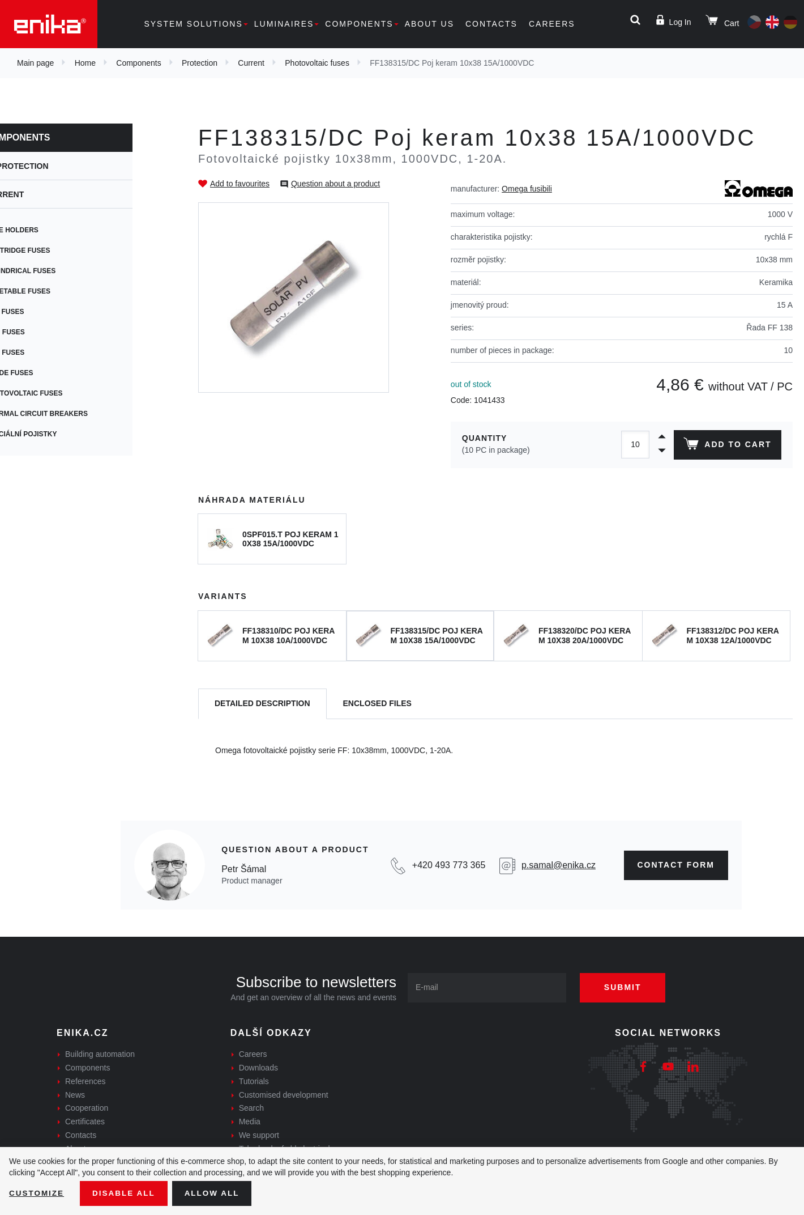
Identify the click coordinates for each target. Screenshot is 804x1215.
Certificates (85, 1121)
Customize (37, 1192)
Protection (199, 62)
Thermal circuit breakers (74, 414)
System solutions (193, 23)
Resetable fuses (55, 291)
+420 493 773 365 (448, 865)
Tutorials (254, 1081)
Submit (626, 987)
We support (259, 1135)
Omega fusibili (527, 188)
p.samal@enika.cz (558, 865)
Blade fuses (47, 373)
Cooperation (86, 1107)
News (75, 1094)
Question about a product (335, 183)
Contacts (491, 23)
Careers (552, 23)
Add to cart (727, 445)
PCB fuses (42, 312)
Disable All (126, 1192)
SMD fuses (42, 332)
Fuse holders (49, 230)
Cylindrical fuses (58, 271)
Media (249, 1121)
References (85, 1081)
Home (85, 62)
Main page (35, 62)
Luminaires (284, 23)
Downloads (258, 1067)
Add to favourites (240, 183)
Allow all (216, 1192)
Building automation (100, 1054)
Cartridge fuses (55, 250)
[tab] (262, 704)
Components (359, 23)
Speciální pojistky (59, 434)
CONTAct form (676, 864)
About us (429, 23)
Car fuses (42, 352)
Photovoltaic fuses (317, 62)
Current (251, 62)
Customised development (283, 1094)
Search (251, 1107)
